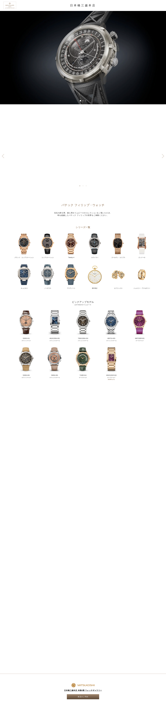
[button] (80, 100)
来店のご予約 (83, 697)
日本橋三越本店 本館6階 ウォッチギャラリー (83, 690)
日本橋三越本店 (83, 5)
